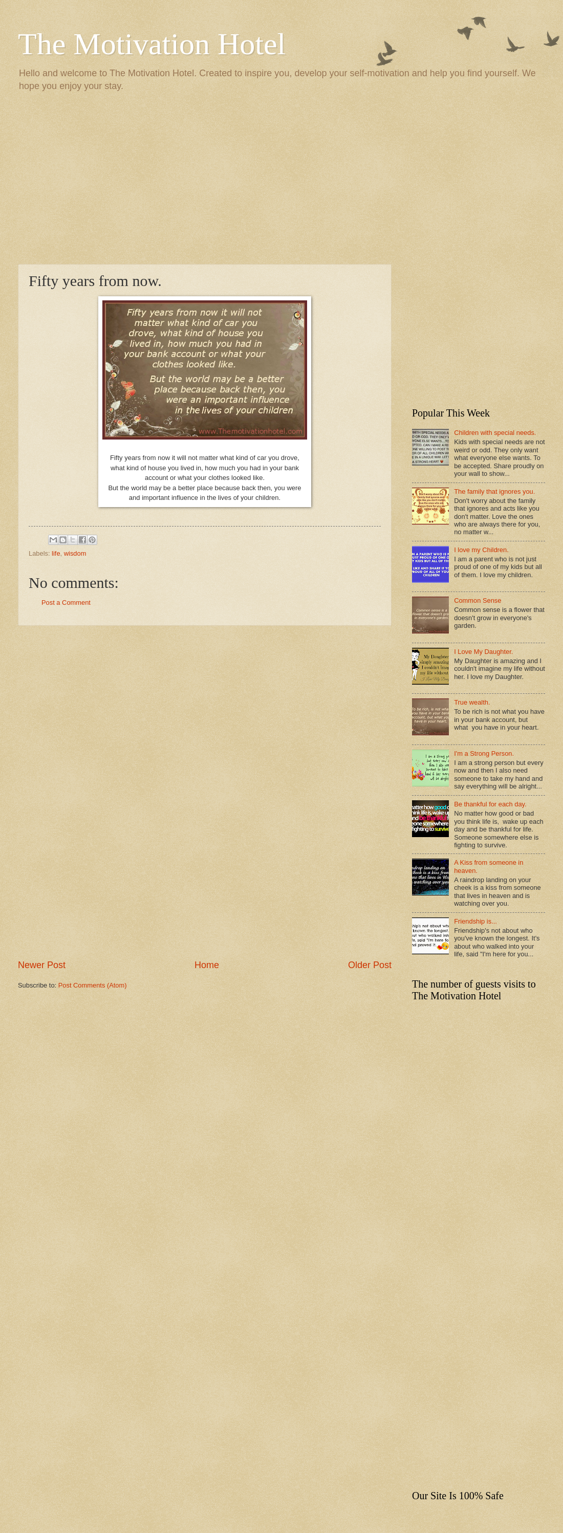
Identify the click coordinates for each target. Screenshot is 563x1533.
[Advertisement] (281, 177)
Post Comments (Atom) (92, 985)
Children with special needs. (495, 432)
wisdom (75, 553)
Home (206, 965)
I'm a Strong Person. (484, 753)
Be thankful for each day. (490, 804)
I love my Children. (481, 550)
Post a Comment (66, 602)
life (56, 553)
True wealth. (472, 702)
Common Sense (477, 600)
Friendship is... (475, 921)
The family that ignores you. (494, 491)
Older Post (370, 965)
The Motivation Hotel (152, 44)
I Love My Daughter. (483, 651)
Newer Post (42, 965)
